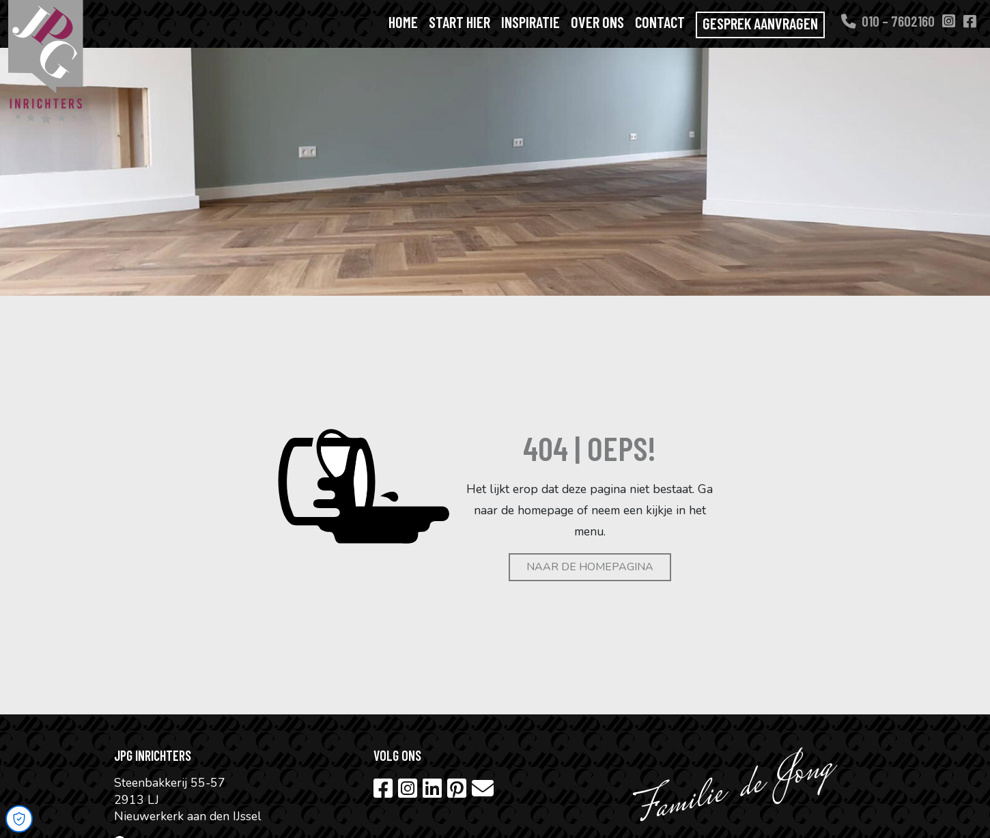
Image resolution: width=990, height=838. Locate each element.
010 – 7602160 (888, 20)
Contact (660, 22)
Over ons (597, 22)
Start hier (459, 22)
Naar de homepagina (589, 566)
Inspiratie (530, 22)
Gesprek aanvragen (760, 23)
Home (403, 22)
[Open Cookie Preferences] (19, 819)
